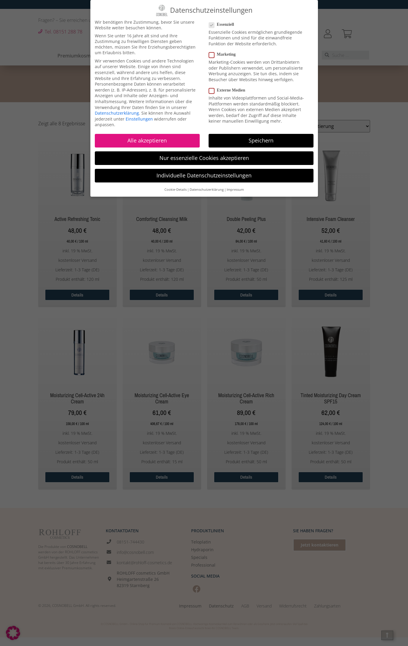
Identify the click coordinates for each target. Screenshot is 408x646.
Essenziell (223, 21)
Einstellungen (139, 115)
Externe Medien (229, 87)
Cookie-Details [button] (175, 186)
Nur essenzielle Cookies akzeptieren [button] (204, 154)
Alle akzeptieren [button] (147, 137)
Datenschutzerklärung (117, 110)
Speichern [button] (261, 137)
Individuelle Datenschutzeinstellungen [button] (204, 172)
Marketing (224, 51)
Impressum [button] (235, 186)
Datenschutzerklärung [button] (207, 186)
